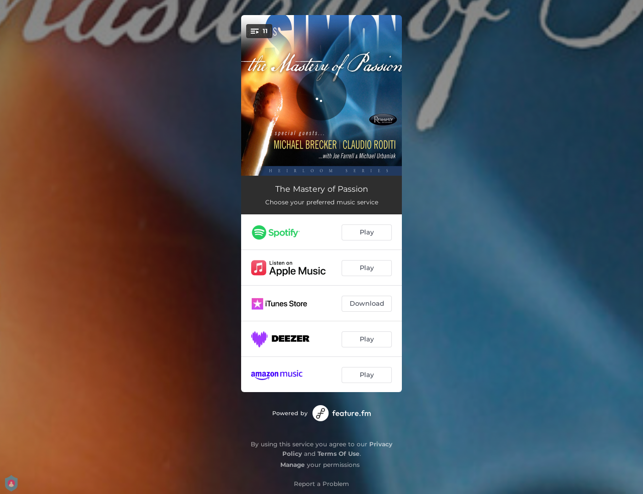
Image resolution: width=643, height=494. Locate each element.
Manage (292, 464)
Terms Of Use (338, 453)
